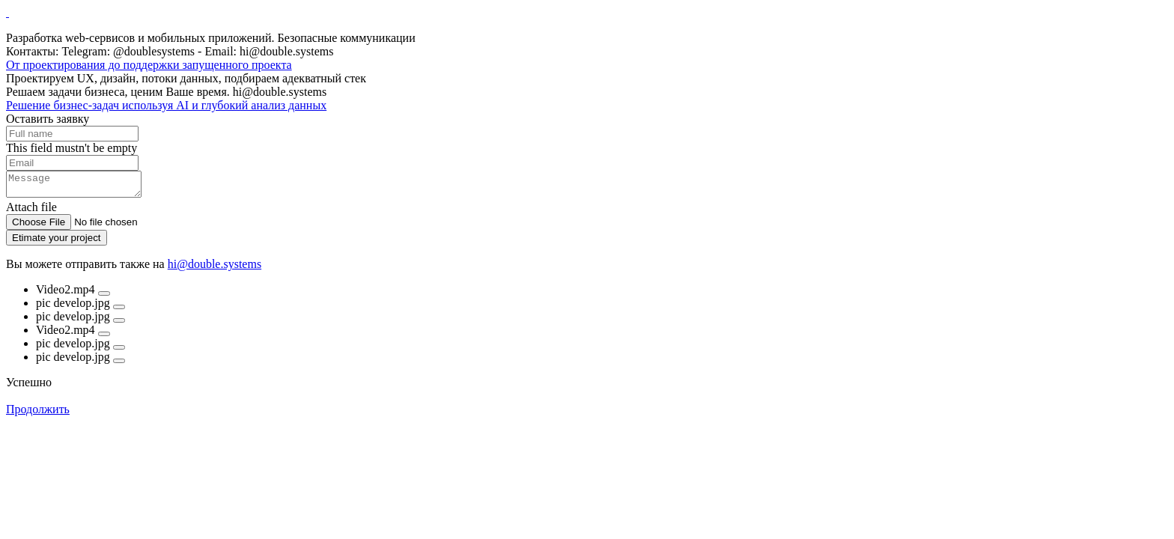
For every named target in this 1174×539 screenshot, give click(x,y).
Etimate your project (56, 242)
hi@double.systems (214, 268)
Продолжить (38, 413)
